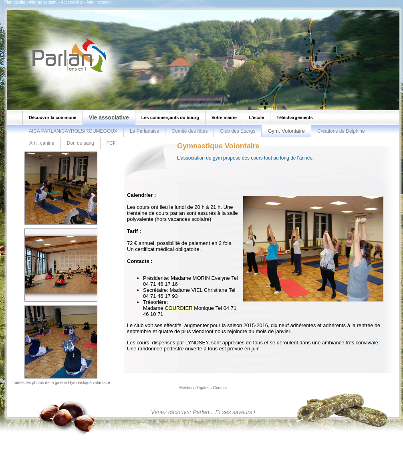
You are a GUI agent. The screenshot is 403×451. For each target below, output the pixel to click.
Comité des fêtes (189, 131)
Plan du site (14, 2)
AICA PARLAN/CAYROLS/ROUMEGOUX (73, 131)
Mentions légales (194, 388)
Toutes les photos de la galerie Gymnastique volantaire (61, 382)
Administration (98, 2)
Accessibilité (72, 2)
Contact (220, 388)
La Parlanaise (144, 131)
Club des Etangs (237, 131)
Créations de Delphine (341, 131)
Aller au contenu (42, 2)
